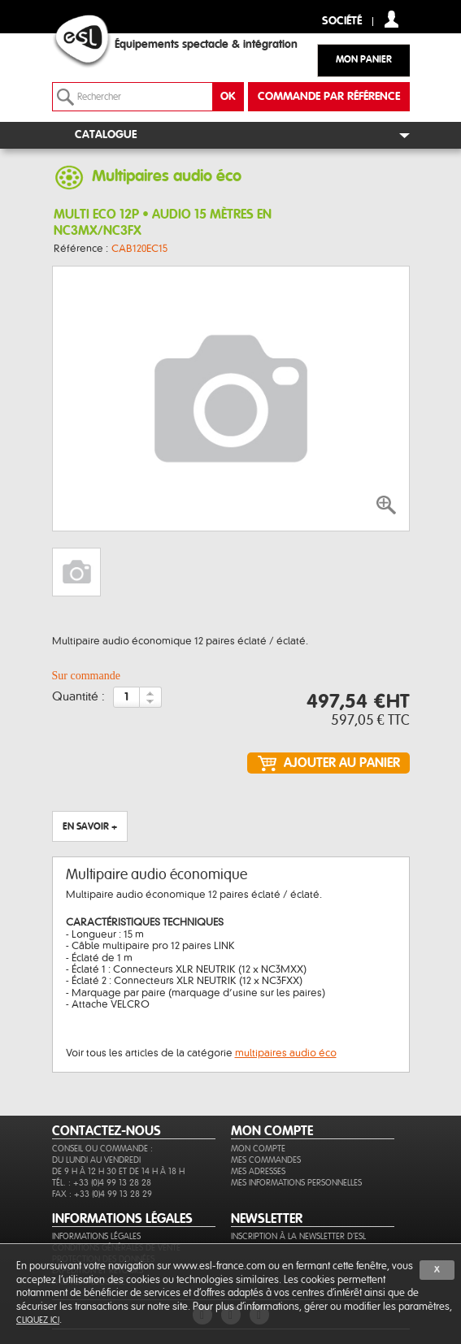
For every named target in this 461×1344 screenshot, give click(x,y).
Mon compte (258, 1148)
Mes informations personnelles (296, 1182)
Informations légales (96, 1236)
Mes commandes (266, 1159)
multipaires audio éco (286, 1053)
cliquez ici (37, 1320)
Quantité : (78, 697)
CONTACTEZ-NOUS (106, 1131)
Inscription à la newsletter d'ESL (298, 1236)
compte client (391, 19)
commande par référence (329, 96)
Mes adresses (258, 1171)
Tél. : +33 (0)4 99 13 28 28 (101, 1182)
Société (342, 21)
